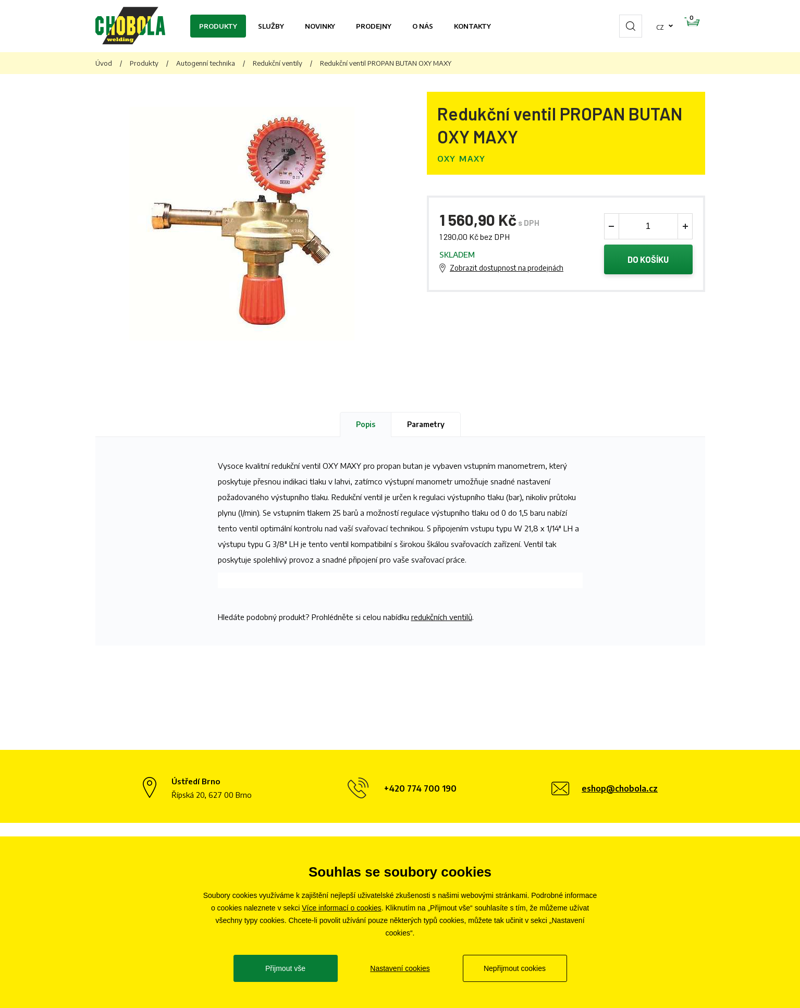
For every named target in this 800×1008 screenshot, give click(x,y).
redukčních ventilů (441, 617)
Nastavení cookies (399, 968)
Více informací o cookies (341, 908)
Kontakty (472, 26)
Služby (271, 26)
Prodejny (373, 26)
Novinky (320, 26)
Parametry (426, 424)
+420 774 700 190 (420, 788)
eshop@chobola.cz (620, 788)
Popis (365, 424)
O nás (422, 26)
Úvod (103, 63)
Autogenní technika (205, 63)
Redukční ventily (277, 63)
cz (627, 26)
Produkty (218, 26)
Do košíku (648, 260)
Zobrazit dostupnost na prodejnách (506, 268)
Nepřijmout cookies (515, 968)
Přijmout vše (285, 968)
